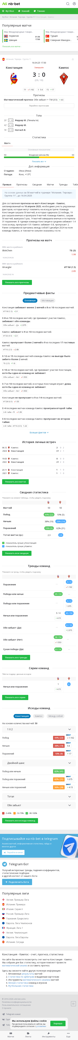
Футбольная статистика (20, 985)
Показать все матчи (15, 481)
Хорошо (58, 1023)
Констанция (14, 67)
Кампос (64, 67)
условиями (41, 1026)
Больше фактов (39, 432)
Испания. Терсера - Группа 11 (22, 17)
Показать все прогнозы (17, 282)
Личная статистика (18, 982)
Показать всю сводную (17, 553)
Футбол (5, 17)
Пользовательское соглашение (16, 1005)
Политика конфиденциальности (16, 1002)
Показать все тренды (16, 657)
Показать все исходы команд (20, 820)
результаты (28, 973)
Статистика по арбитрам (21, 976)
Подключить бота (17, 882)
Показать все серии (15, 697)
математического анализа (36, 979)
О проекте (6, 1008)
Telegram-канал (11, 1014)
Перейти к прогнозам (39, 105)
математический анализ (14, 965)
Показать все (39, 161)
